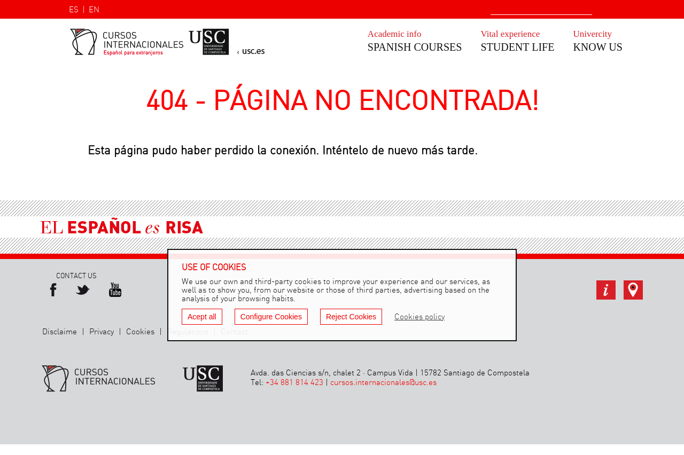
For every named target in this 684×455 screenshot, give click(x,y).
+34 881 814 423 (294, 383)
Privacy (101, 332)
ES (74, 10)
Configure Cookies (271, 316)
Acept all (202, 316)
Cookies (140, 332)
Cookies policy (419, 317)
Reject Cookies (351, 316)
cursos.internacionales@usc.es (383, 383)
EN (94, 10)
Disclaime (59, 332)
